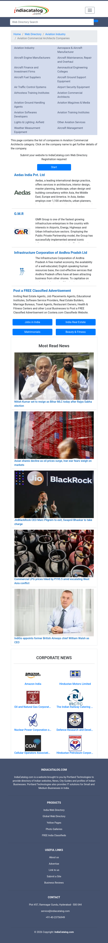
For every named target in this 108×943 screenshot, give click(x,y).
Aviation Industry (55, 34)
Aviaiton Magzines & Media (73, 102)
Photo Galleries (54, 829)
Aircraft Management (70, 128)
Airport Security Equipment (73, 87)
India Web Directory (53, 810)
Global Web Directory (54, 816)
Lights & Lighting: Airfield (29, 122)
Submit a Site (54, 876)
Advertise (54, 863)
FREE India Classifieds (54, 835)
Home (17, 34)
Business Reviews (54, 882)
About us (54, 857)
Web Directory (33, 34)
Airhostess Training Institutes (32, 92)
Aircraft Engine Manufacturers (32, 57)
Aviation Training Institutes (73, 112)
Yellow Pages (54, 822)
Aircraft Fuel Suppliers (27, 77)
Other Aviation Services (71, 122)
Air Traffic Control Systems (30, 87)
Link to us (54, 870)
